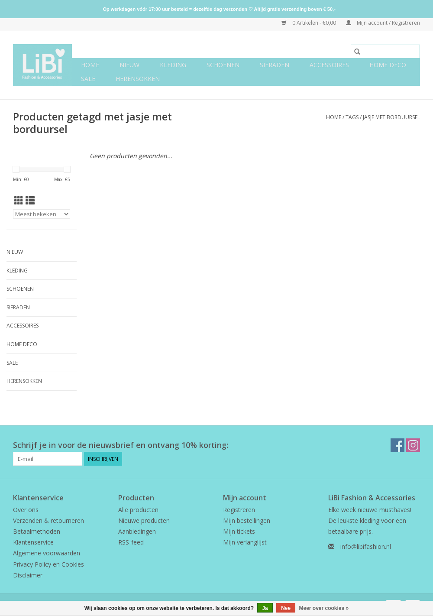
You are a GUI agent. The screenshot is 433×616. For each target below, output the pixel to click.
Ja (265, 608)
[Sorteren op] (41, 214)
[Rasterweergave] (18, 201)
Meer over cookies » (324, 608)
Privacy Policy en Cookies (48, 564)
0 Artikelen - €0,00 (309, 22)
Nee (286, 608)
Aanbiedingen (137, 531)
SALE (88, 79)
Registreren (239, 510)
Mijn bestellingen (246, 520)
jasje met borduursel (391, 117)
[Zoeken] (385, 51)
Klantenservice (33, 542)
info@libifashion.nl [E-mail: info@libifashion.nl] (365, 546)
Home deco (387, 65)
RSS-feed (131, 542)
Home (90, 65)
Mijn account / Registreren (383, 22)
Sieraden (274, 65)
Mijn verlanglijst (245, 542)
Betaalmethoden (36, 531)
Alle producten (138, 510)
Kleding (173, 65)
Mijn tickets (239, 531)
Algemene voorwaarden (46, 553)
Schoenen (223, 65)
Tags (352, 117)
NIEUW (129, 65)
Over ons (26, 510)
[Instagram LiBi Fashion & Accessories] (413, 445)
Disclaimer (27, 575)
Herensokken (138, 79)
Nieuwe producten (144, 520)
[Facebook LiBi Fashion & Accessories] (397, 445)
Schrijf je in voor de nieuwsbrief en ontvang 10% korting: (120, 445)
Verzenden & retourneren (48, 520)
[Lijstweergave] (30, 201)
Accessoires (329, 65)
